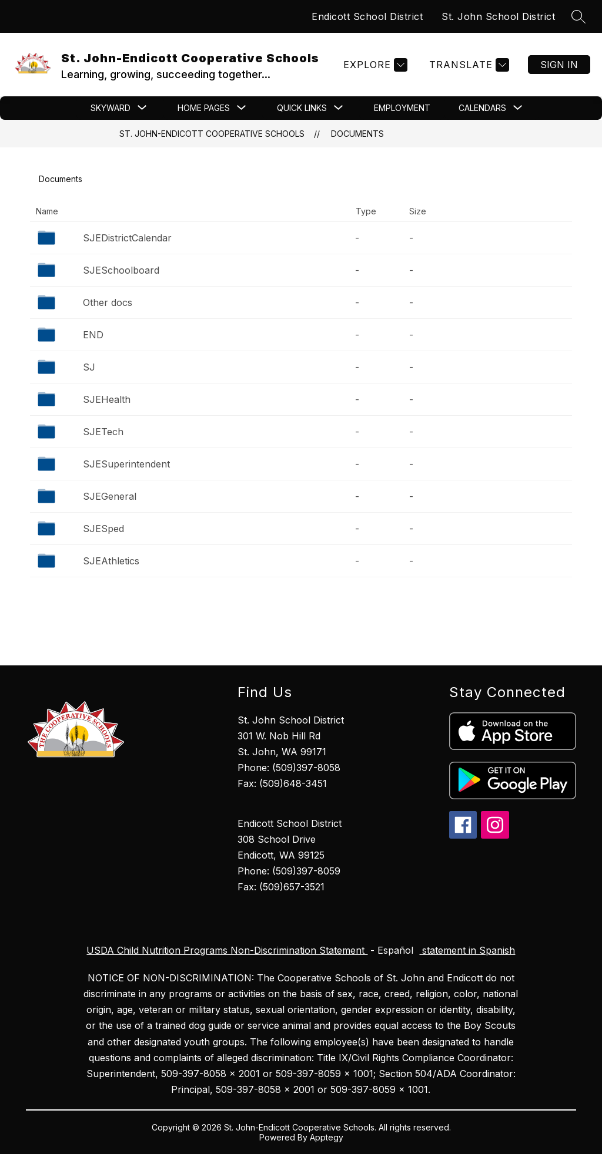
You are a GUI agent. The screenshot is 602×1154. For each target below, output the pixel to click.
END (93, 335)
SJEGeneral (109, 496)
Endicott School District (367, 16)
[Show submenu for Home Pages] (204, 108)
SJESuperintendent (126, 464)
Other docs (107, 302)
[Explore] (373, 65)
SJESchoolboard (121, 270)
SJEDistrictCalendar (127, 238)
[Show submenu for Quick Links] (302, 108)
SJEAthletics (111, 561)
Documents (357, 134)
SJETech (103, 432)
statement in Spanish (467, 950)
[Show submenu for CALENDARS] (482, 108)
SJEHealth (107, 399)
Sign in (559, 64)
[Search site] (578, 16)
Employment (402, 108)
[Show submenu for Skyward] (111, 108)
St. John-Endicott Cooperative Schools (212, 134)
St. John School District (498, 16)
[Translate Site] (467, 65)
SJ (89, 367)
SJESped (103, 528)
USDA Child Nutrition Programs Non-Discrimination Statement (226, 950)
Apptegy (326, 1137)
